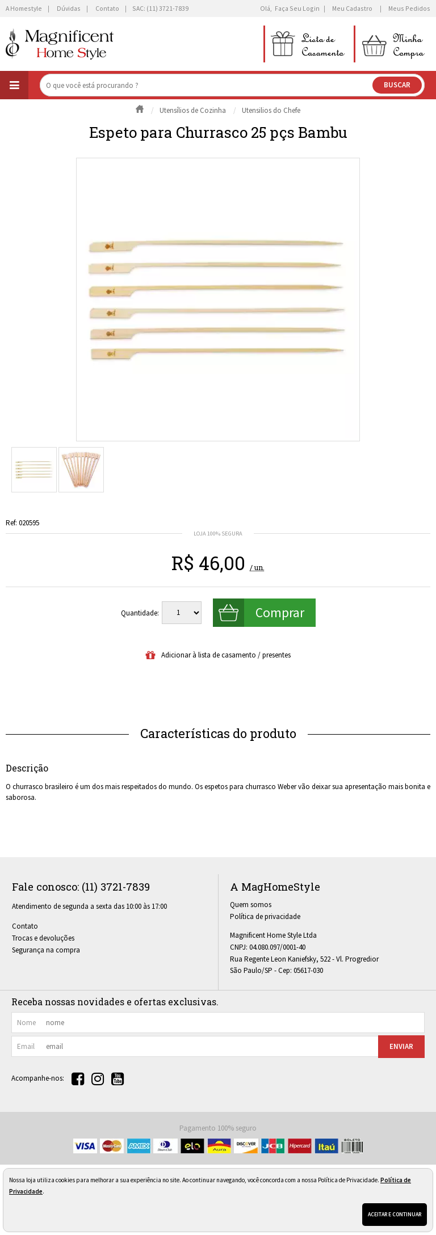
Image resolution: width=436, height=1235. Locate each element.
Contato (25, 926)
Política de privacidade (265, 916)
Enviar (401, 1046)
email (26, 1046)
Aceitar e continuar (394, 1214)
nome (26, 1022)
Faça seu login (297, 8)
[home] (60, 44)
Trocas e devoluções (43, 938)
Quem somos (250, 904)
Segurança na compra (46, 950)
